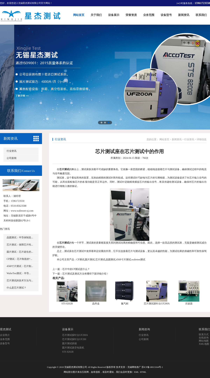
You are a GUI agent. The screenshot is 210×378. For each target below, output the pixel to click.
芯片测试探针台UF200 (74, 339)
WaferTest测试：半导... (19, 273)
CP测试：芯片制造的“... (19, 259)
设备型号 (5, 343)
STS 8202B (67, 303)
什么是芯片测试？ (16, 287)
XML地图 (204, 344)
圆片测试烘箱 (69, 343)
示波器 (188, 303)
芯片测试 (64, 169)
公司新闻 (11, 158)
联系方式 (204, 334)
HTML (143, 372)
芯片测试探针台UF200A (157, 303)
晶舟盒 (96, 303)
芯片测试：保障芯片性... (20, 244)
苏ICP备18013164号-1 (152, 367)
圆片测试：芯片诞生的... (20, 252)
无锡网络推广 (134, 367)
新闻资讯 (11, 138)
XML (136, 372)
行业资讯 (11, 151)
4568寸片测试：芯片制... (20, 266)
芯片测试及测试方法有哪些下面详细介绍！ (85, 273)
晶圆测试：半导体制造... (20, 237)
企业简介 (5, 335)
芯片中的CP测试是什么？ (76, 269)
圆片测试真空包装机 (73, 347)
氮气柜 (124, 303)
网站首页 (164, 139)
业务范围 (5, 339)
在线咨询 (204, 337)
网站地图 (204, 341)
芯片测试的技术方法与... (20, 280)
